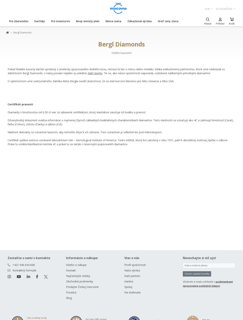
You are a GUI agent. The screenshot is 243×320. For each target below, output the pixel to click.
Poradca (71, 292)
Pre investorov (60, 21)
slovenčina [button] (224, 9)
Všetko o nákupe (76, 265)
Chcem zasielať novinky (197, 273)
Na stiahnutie (132, 292)
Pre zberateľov (18, 21)
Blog (69, 298)
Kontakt (71, 270)
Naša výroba (132, 270)
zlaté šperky (95, 73)
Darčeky (39, 21)
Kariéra (128, 281)
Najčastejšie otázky (78, 276)
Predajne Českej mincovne (82, 287)
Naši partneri (132, 276)
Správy (128, 287)
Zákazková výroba (139, 21)
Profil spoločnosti (135, 265)
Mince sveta (113, 21)
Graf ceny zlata (168, 21)
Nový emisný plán (87, 21)
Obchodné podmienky (79, 281)
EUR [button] (208, 9)
